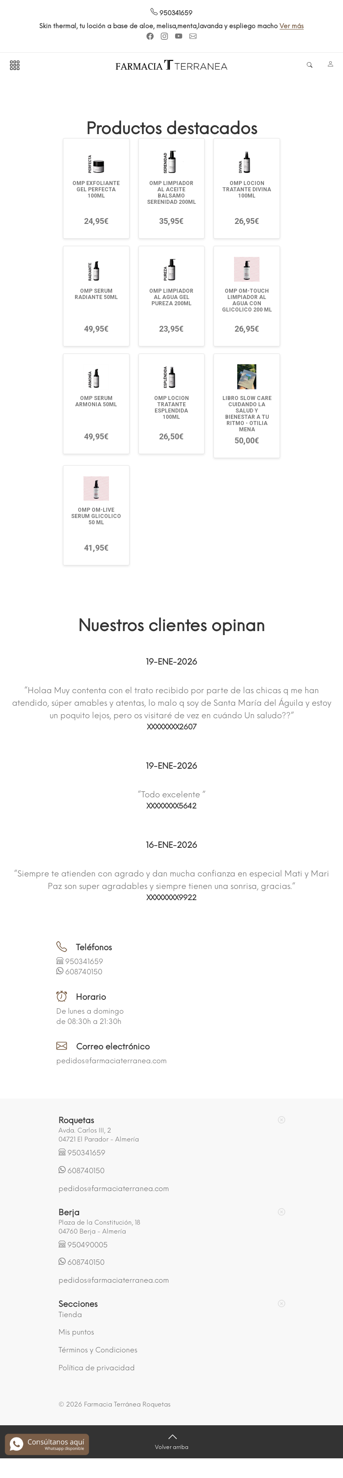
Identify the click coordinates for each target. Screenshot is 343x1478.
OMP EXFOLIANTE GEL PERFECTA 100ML (96, 189)
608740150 (83, 972)
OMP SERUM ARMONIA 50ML (96, 401)
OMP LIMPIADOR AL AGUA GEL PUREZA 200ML (171, 297)
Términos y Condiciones (98, 1350)
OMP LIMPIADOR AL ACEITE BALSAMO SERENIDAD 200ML (171, 192)
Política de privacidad (97, 1368)
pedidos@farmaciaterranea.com (111, 1061)
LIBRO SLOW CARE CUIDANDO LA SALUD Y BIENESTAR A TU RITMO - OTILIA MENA (247, 414)
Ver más (292, 26)
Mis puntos (76, 1332)
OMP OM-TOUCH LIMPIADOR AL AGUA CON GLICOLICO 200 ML (247, 300)
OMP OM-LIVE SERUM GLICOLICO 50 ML (96, 516)
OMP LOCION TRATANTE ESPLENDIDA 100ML (171, 407)
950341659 (171, 13)
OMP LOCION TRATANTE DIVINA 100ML (246, 189)
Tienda (70, 1314)
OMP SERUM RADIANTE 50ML (96, 294)
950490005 (87, 1245)
